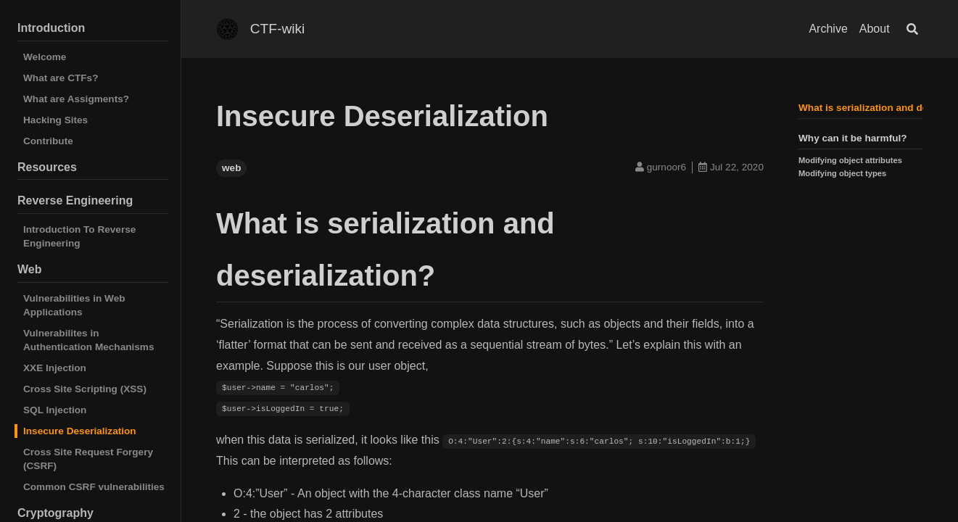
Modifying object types (842, 173)
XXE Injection (54, 367)
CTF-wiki (277, 28)
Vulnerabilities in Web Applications (74, 305)
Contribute (48, 141)
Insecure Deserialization (79, 431)
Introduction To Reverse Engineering (79, 236)
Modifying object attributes (850, 160)
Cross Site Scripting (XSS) (84, 389)
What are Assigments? (76, 99)
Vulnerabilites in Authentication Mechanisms (88, 340)
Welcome (44, 56)
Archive (828, 28)
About (874, 28)
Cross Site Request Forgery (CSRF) (88, 459)
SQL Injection (54, 410)
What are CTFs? (60, 77)
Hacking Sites (55, 120)
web (231, 167)
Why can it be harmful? (852, 138)
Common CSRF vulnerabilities (94, 486)
